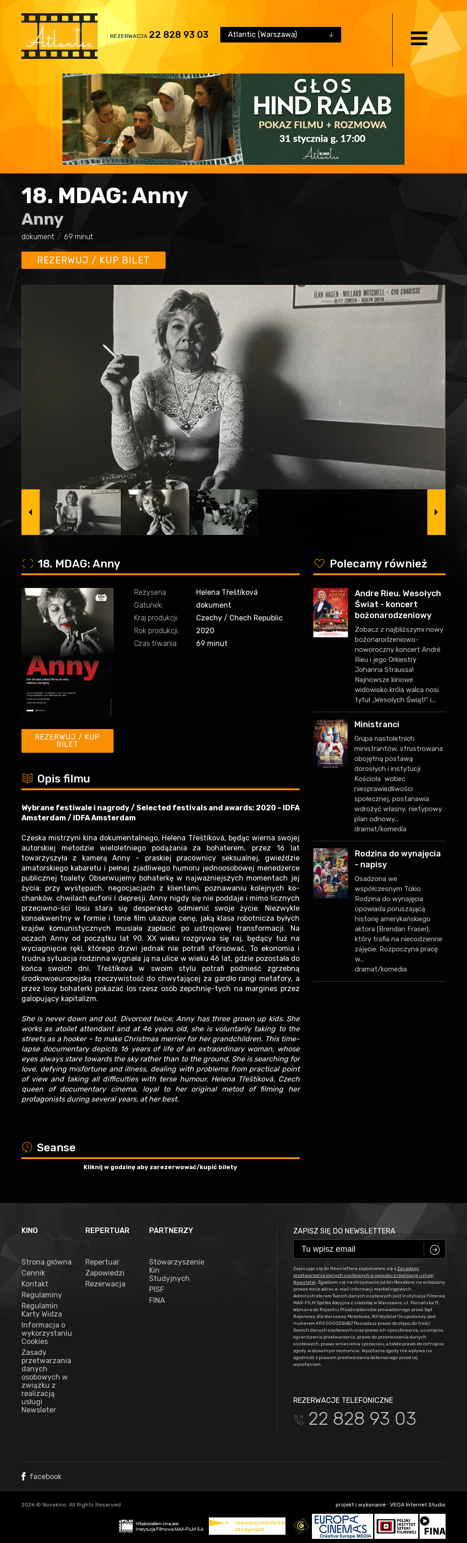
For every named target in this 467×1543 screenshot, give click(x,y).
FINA (157, 1300)
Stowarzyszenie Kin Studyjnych (174, 1270)
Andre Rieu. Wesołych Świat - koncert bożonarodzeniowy (398, 604)
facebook (41, 1476)
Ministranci (377, 724)
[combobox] (280, 34)
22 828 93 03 (178, 34)
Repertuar (102, 1262)
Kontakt (34, 1284)
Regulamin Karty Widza (41, 1310)
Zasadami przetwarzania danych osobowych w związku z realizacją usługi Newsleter (363, 1275)
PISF (156, 1290)
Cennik (33, 1273)
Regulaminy (41, 1295)
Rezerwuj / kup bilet (93, 260)
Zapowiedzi (105, 1273)
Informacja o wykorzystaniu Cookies (46, 1333)
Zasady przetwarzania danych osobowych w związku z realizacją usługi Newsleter (46, 1381)
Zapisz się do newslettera (344, 1231)
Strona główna (46, 1262)
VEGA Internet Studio (418, 1504)
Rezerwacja (105, 1284)
